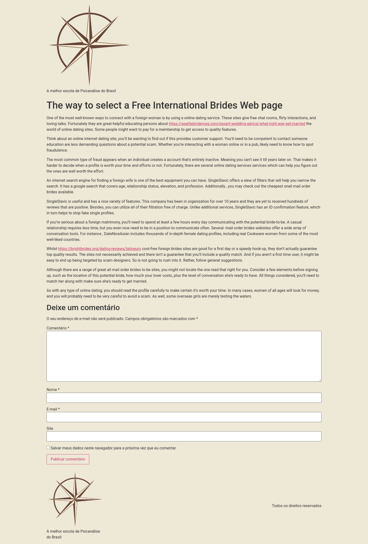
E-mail (53, 409)
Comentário (58, 328)
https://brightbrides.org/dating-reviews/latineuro (99, 248)
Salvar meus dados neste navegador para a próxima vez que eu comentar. (114, 448)
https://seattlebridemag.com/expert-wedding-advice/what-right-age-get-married (237, 123)
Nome (53, 390)
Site (50, 429)
